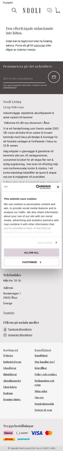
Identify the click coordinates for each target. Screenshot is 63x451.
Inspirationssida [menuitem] (44, 403)
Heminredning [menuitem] (12, 399)
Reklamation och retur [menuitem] (44, 383)
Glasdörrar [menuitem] (9, 368)
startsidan (39, 45)
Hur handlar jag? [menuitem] (45, 361)
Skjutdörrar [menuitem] (10, 374)
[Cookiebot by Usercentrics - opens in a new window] (38, 187)
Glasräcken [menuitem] (10, 387)
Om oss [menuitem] (39, 397)
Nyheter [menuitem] (8, 355)
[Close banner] (58, 187)
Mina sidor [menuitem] (41, 391)
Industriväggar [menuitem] (12, 361)
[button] (50, 10)
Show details (45, 242)
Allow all (31, 252)
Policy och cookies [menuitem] (46, 374)
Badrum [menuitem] (8, 393)
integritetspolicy (9, 87)
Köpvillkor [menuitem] (41, 368)
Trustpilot (8, 2)
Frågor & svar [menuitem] (43, 410)
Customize (31, 262)
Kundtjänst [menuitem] (41, 355)
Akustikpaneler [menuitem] (12, 380)
